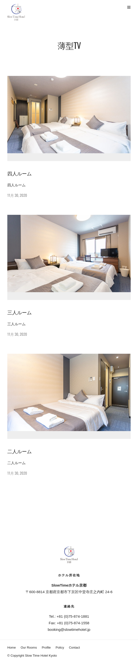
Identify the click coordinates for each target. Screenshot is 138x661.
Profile (46, 647)
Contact (74, 647)
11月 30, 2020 (17, 195)
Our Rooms (29, 647)
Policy (60, 647)
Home (11, 647)
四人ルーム (19, 173)
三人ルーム (19, 312)
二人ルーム (19, 451)
